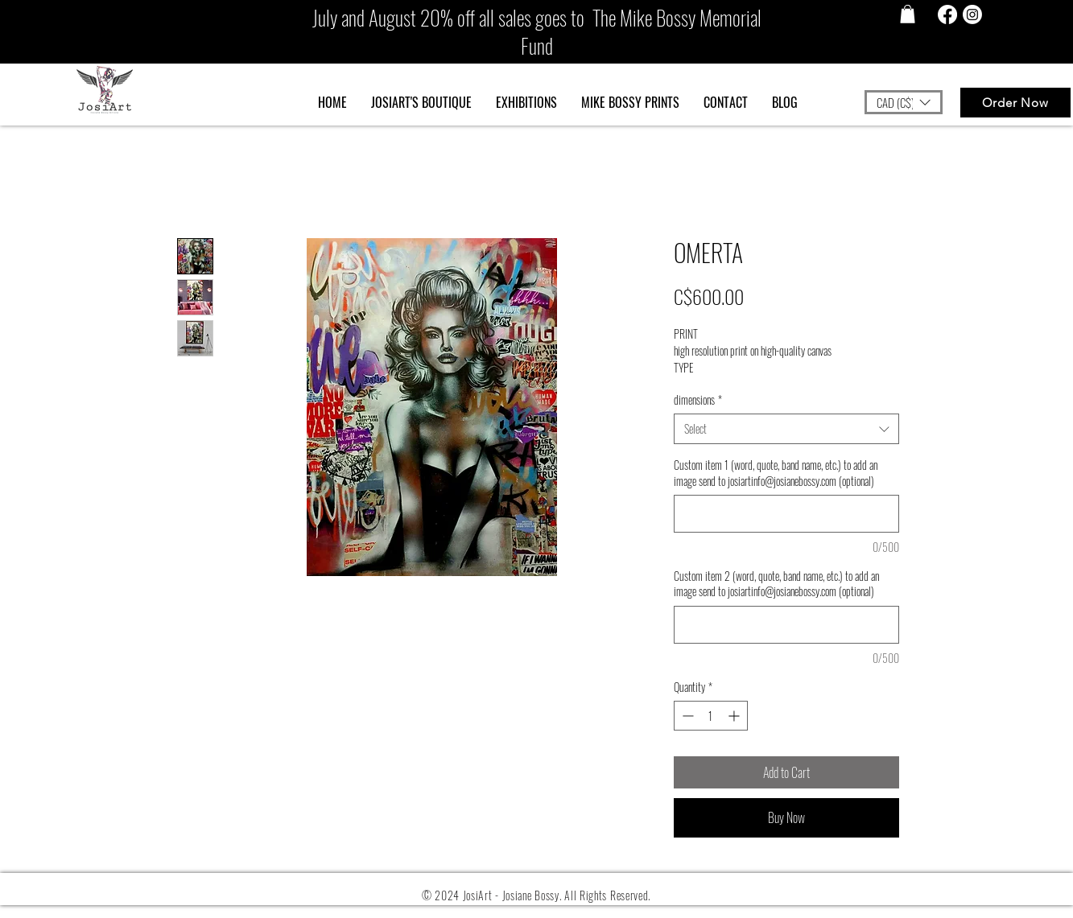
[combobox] (786, 429)
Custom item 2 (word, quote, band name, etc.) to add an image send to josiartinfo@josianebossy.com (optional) (776, 583)
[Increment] (735, 716)
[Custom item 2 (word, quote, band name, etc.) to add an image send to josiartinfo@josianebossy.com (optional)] (786, 624)
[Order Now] (1015, 102)
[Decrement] (686, 716)
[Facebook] (947, 14)
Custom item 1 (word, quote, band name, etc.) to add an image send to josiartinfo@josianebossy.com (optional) (775, 472)
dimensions (698, 400)
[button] (907, 14)
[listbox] (904, 102)
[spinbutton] (710, 716)
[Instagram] (972, 14)
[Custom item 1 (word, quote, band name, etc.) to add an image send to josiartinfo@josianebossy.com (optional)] (786, 513)
